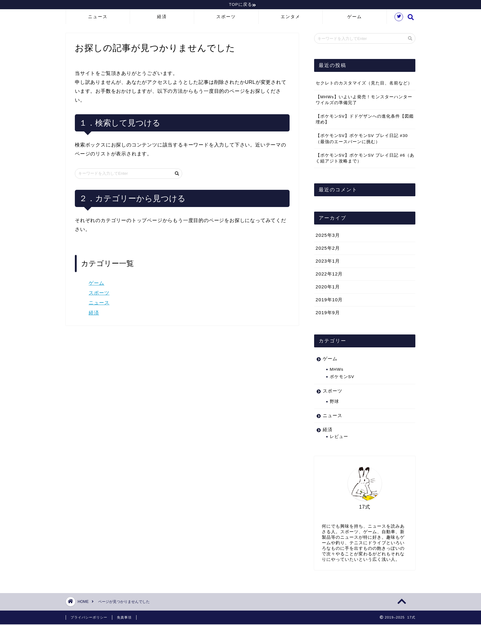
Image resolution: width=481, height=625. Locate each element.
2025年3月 (328, 236)
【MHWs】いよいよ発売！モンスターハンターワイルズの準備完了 (364, 100)
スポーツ (226, 17)
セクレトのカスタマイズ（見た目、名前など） (364, 84)
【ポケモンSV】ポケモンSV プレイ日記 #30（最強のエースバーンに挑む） (362, 139)
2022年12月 (329, 274)
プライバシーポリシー (89, 618)
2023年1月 (328, 261)
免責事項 (124, 618)
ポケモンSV (342, 377)
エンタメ (290, 17)
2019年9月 (328, 313)
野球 (334, 402)
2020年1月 (328, 287)
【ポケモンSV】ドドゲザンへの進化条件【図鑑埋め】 (365, 120)
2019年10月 (329, 300)
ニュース (98, 17)
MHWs (337, 370)
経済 (162, 17)
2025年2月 (328, 249)
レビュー (339, 437)
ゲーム (354, 17)
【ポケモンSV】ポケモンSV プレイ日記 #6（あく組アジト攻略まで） (365, 159)
